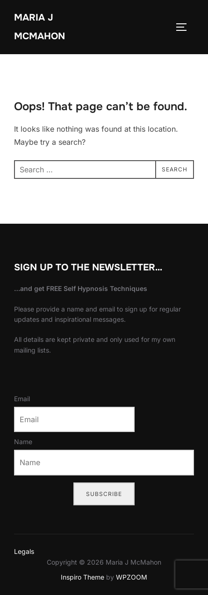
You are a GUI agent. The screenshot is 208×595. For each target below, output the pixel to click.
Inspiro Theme (82, 577)
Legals (24, 551)
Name (23, 442)
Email (22, 399)
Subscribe (104, 493)
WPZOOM (131, 577)
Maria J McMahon (39, 27)
